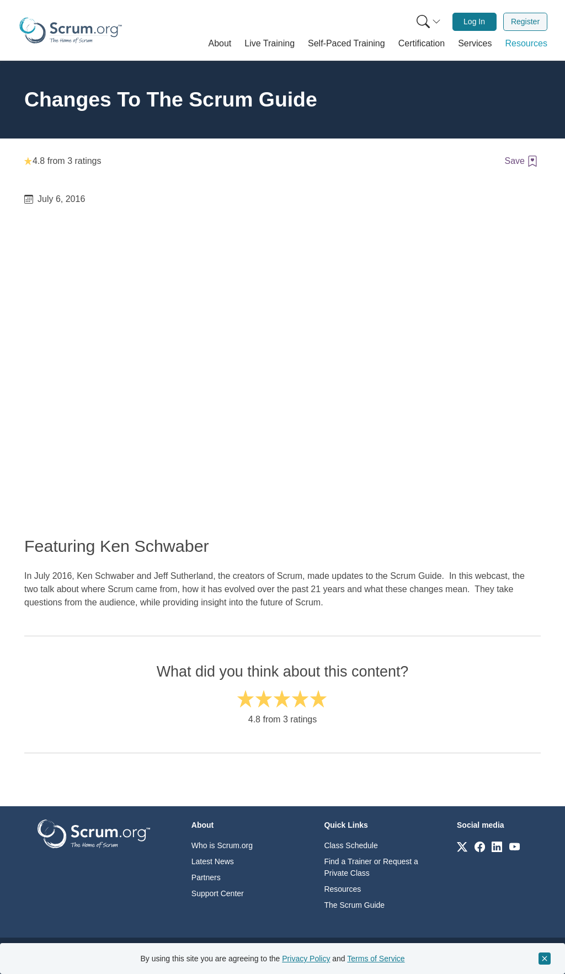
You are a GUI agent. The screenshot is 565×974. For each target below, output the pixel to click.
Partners (206, 877)
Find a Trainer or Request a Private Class (371, 867)
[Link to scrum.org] (462, 846)
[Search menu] (429, 22)
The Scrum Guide (354, 905)
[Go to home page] (94, 833)
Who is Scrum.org (222, 845)
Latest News (212, 861)
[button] (220, 44)
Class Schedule (350, 845)
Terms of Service (375, 958)
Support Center (217, 893)
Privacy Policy (306, 958)
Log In (474, 21)
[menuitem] (427, 22)
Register (525, 21)
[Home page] (71, 30)
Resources (342, 889)
